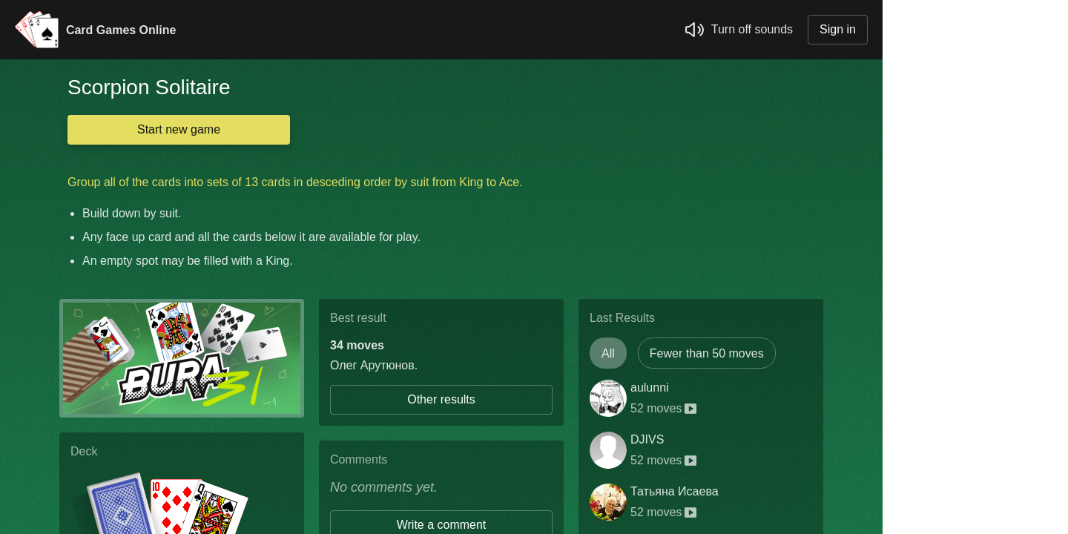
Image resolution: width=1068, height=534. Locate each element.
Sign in (838, 29)
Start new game (178, 129)
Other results (441, 399)
